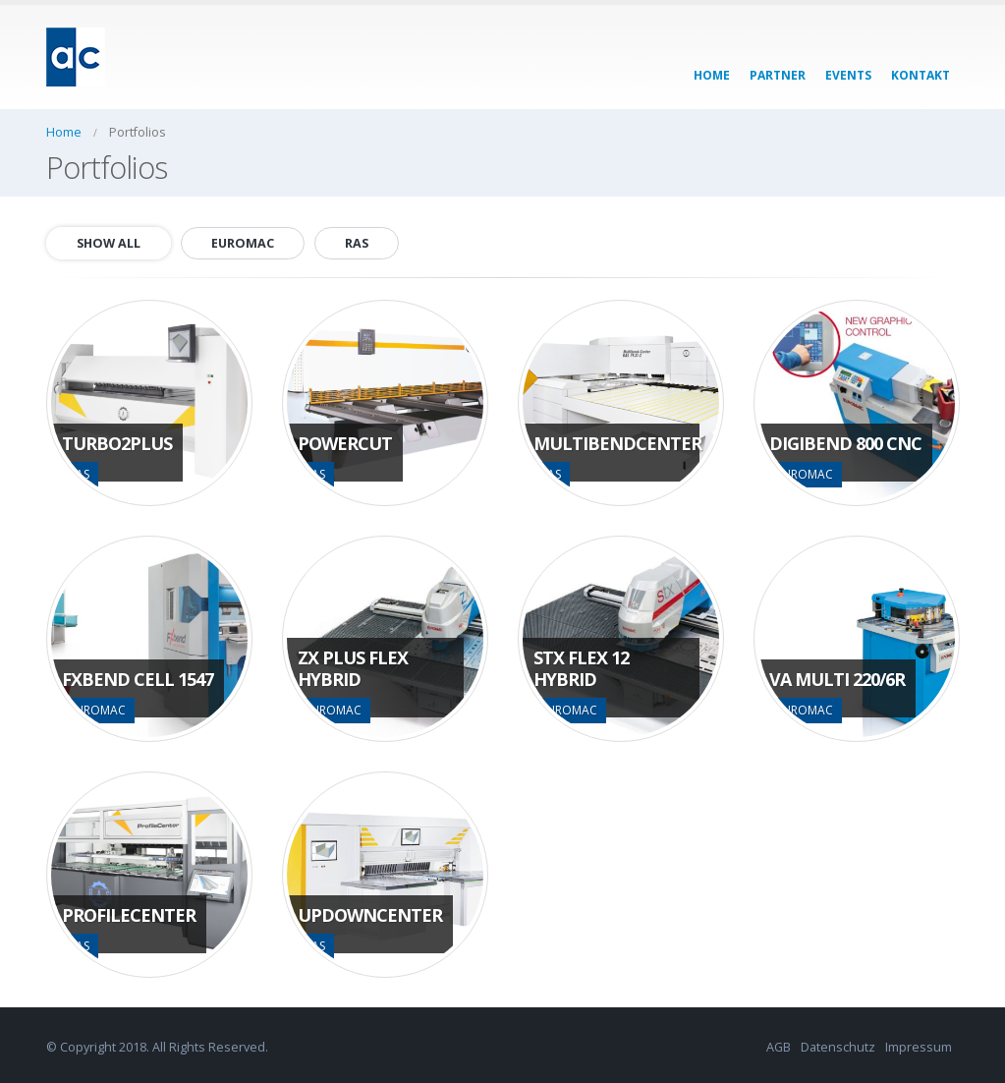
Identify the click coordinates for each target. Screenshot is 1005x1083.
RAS (356, 243)
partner (778, 75)
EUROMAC (242, 243)
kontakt (920, 75)
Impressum (918, 1047)
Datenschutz (838, 1047)
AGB (778, 1047)
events (848, 75)
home (712, 75)
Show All (108, 243)
